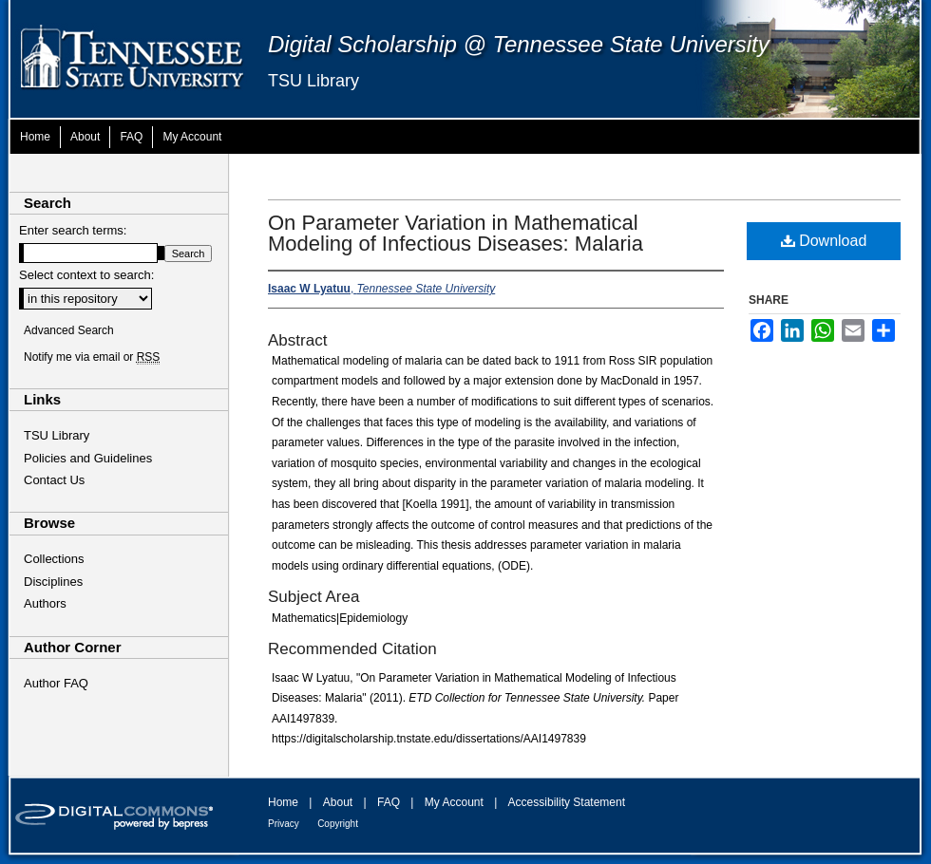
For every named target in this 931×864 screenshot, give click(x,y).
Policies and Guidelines (88, 458)
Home (283, 802)
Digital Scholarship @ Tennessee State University (519, 44)
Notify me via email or (92, 357)
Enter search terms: (72, 230)
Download (824, 241)
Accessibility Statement (566, 802)
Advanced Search (69, 330)
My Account (454, 802)
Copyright (337, 823)
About (337, 802)
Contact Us (54, 480)
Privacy (283, 823)
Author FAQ (56, 683)
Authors (45, 603)
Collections (54, 559)
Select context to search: (86, 275)
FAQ (388, 802)
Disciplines (53, 581)
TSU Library (313, 80)
